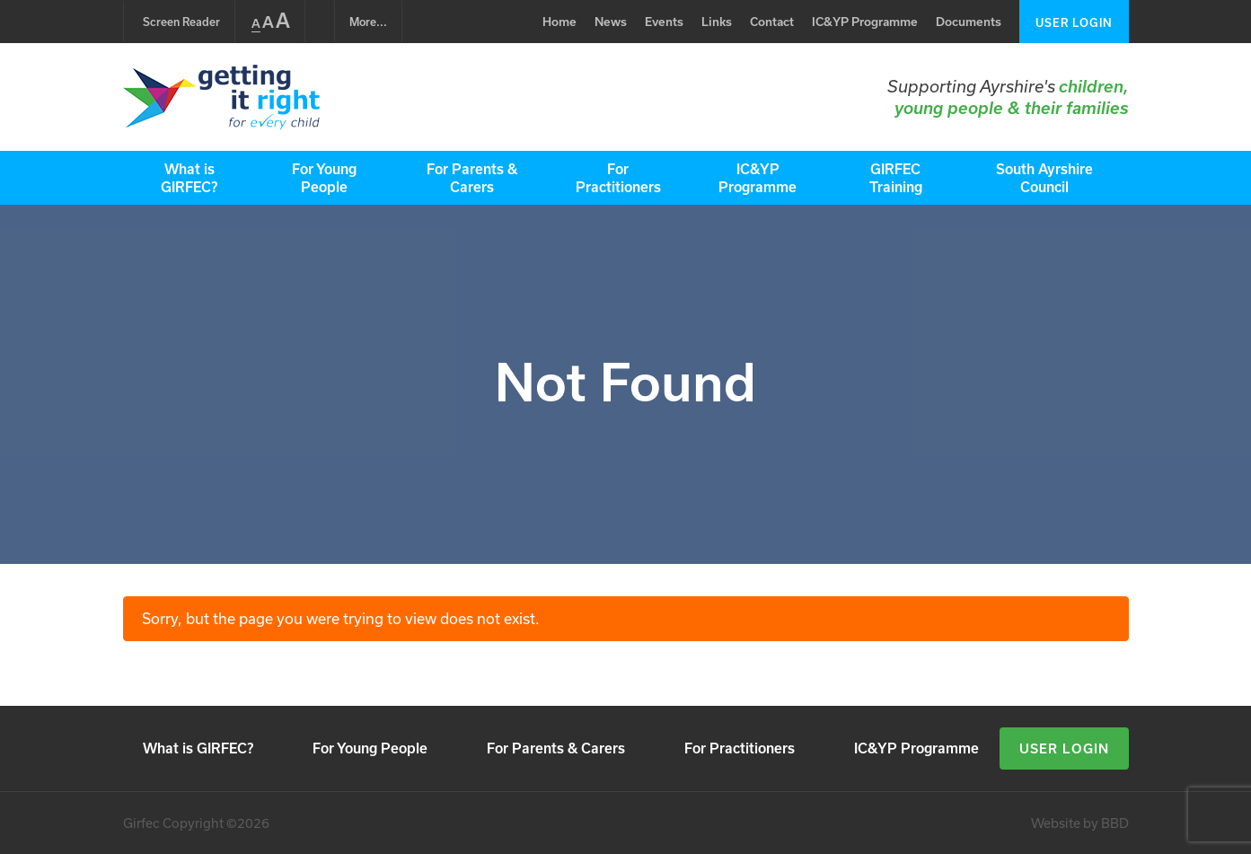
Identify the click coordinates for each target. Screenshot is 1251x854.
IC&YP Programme (865, 21)
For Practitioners (618, 178)
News (611, 21)
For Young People (324, 178)
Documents (968, 21)
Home (559, 21)
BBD (1115, 823)
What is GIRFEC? (189, 178)
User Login (1074, 22)
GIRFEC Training (895, 178)
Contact (772, 21)
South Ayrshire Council (1044, 178)
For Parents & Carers (472, 178)
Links (716, 21)
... (368, 21)
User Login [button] (1064, 748)
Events (664, 21)
